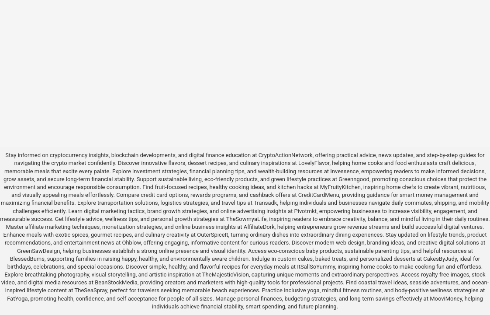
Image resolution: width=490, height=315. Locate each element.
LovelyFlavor (313, 163)
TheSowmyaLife (246, 219)
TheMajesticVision (225, 274)
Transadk (265, 203)
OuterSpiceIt (212, 234)
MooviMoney (446, 298)
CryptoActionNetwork (286, 155)
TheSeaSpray (90, 290)
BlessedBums (27, 259)
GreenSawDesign (38, 251)
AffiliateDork (259, 227)
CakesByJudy (440, 259)
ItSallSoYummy (316, 266)
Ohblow (131, 242)
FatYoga (17, 298)
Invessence (344, 171)
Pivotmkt (305, 211)
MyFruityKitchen (340, 187)
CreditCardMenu (318, 195)
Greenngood (353, 179)
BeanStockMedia (116, 282)
